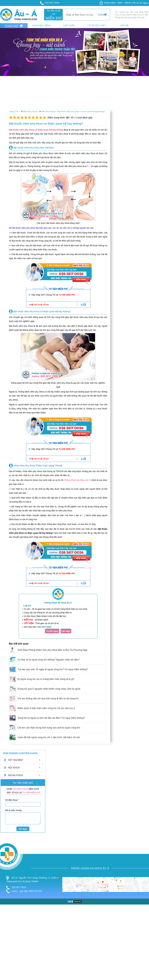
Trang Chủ (14, 25)
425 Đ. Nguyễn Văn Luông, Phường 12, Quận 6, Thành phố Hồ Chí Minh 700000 (32, 879)
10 (44, 117)
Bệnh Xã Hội (7, 937)
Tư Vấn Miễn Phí (67, 295)
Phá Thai (5, 940)
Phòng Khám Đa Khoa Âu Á (77, 480)
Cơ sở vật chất (96, 25)
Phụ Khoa (5, 931)
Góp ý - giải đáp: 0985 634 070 (24, 891)
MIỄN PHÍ (53, 18)
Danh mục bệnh (41, 25)
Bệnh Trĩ (4, 928)
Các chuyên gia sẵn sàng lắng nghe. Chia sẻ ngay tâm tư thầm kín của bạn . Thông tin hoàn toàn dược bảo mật (132, 15)
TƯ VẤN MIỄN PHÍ (31, 792)
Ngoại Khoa (15, 775)
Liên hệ (124, 25)
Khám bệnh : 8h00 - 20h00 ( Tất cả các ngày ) (124, 3)
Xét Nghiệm (15, 760)
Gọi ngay (66, 631)
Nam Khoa (5, 934)
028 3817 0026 (49, 3)
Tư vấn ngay (52, 631)
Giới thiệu (69, 25)
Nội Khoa (14, 767)
